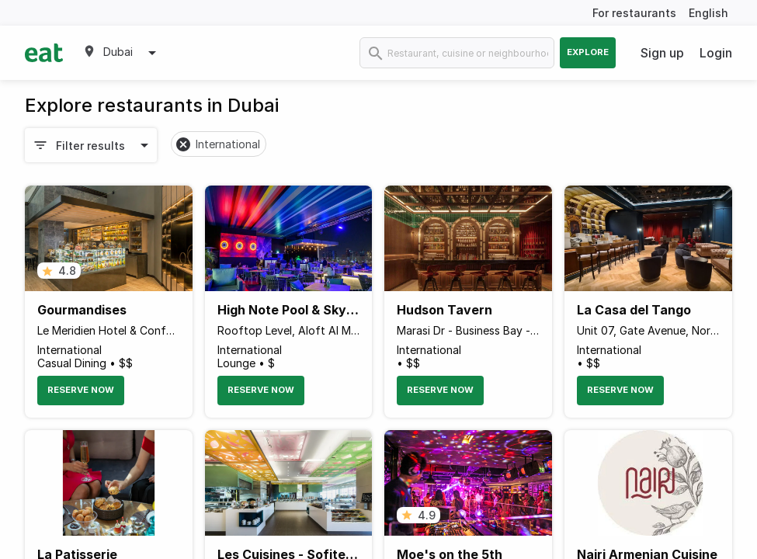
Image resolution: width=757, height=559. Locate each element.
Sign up (662, 53)
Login (716, 53)
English (708, 12)
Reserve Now (80, 389)
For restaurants (634, 12)
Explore (588, 52)
